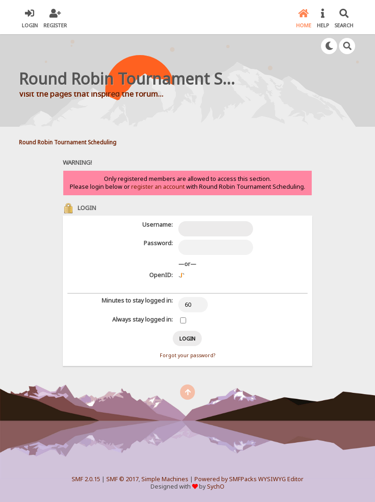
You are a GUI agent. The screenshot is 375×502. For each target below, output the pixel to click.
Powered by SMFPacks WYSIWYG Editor (248, 479)
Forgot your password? (187, 355)
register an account (158, 187)
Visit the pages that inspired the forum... (91, 93)
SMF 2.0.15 (86, 479)
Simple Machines (164, 479)
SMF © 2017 (122, 479)
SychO (215, 486)
